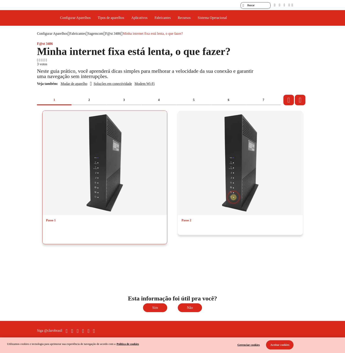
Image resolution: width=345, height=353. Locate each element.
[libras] (279, 5)
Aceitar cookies (280, 344)
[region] (172, 345)
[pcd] (274, 5)
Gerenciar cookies (248, 344)
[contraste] (284, 5)
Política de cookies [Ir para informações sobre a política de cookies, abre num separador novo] (128, 344)
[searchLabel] (255, 5)
